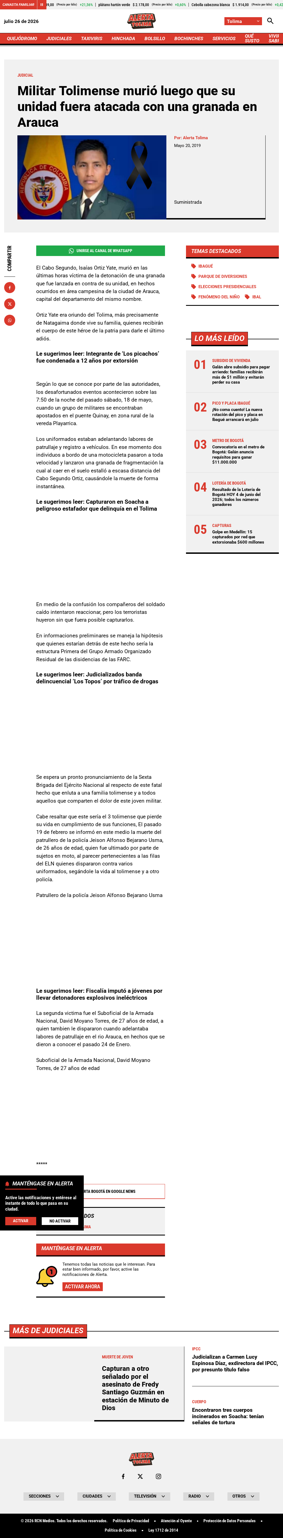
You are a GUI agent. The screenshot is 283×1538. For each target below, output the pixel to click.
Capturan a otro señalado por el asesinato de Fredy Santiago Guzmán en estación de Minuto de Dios (135, 1388)
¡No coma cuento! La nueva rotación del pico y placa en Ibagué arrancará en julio (237, 414)
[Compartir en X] (9, 303)
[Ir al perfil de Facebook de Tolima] (123, 1476)
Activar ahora (82, 1286)
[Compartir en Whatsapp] (9, 320)
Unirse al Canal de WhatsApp (100, 251)
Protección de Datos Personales (229, 1521)
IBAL (256, 296)
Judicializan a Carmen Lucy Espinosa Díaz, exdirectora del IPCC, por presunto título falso (235, 1363)
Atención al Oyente (176, 1521)
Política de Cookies (121, 1530)
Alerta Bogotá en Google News (100, 1191)
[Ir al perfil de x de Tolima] (140, 1476)
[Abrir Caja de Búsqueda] (270, 21)
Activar (20, 1220)
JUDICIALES (59, 38)
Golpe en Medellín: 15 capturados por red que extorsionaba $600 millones (238, 536)
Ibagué (205, 266)
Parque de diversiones (222, 276)
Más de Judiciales (48, 1330)
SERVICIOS (224, 38)
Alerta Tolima (195, 137)
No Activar (59, 1221)
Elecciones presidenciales (227, 286)
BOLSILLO (155, 38)
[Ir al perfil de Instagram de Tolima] (158, 1476)
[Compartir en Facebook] (9, 287)
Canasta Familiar (18, 4)
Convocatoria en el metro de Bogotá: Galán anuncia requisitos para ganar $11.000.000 (238, 454)
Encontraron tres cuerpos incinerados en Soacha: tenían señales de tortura (228, 1416)
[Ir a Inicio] (141, 21)
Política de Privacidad (131, 1521)
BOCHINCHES (188, 38)
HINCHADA (123, 38)
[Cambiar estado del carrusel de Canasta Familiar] (41, 4)
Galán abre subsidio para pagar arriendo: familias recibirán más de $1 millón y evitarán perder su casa (241, 375)
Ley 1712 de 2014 (163, 1530)
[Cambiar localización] (243, 21)
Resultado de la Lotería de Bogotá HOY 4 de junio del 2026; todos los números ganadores (236, 497)
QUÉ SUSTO (252, 38)
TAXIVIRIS (91, 38)
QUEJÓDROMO (22, 38)
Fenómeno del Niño (219, 296)
